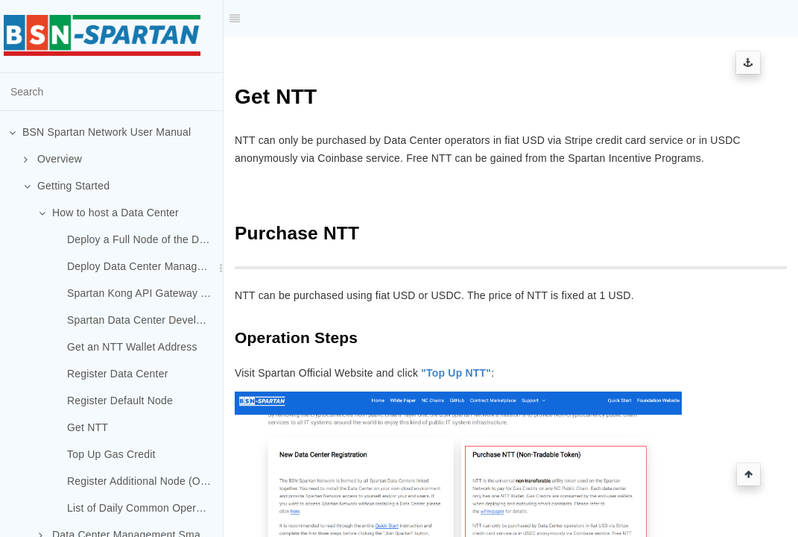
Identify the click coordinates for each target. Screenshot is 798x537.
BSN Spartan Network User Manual (100, 132)
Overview (53, 159)
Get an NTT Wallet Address (132, 347)
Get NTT (87, 427)
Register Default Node (120, 400)
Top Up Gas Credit (111, 454)
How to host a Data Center (109, 213)
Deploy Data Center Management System (145, 266)
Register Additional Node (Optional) (145, 481)
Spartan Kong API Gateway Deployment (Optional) (145, 293)
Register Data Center (117, 374)
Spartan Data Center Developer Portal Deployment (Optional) (145, 320)
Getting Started (67, 186)
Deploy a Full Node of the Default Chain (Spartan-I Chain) (145, 239)
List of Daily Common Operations (145, 508)
